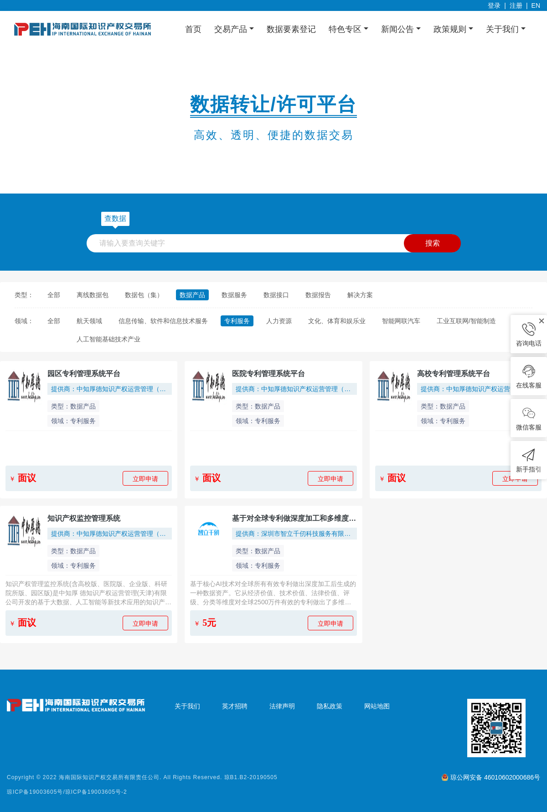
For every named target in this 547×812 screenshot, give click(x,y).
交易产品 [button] (231, 29)
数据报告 (318, 295)
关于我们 (187, 706)
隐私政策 (329, 706)
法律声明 (282, 706)
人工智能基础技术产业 (108, 339)
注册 (516, 5)
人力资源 (279, 321)
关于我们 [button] (503, 29)
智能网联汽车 (401, 321)
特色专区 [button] (346, 29)
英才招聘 (235, 706)
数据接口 (276, 295)
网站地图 (377, 706)
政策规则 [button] (451, 29)
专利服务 (237, 321)
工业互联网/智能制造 (466, 321)
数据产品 (192, 295)
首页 (193, 29)
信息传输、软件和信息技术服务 (163, 321)
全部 (53, 295)
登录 (494, 5)
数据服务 (234, 295)
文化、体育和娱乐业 (337, 321)
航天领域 (89, 321)
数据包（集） (144, 295)
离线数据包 (92, 295)
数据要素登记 (291, 29)
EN (536, 5)
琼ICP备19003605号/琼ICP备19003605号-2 (67, 792)
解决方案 (360, 295)
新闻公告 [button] (398, 29)
